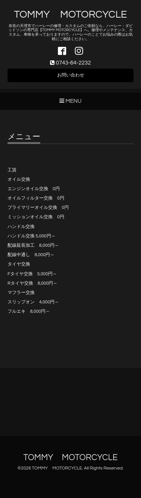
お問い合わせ (70, 75)
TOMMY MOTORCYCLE (70, 14)
